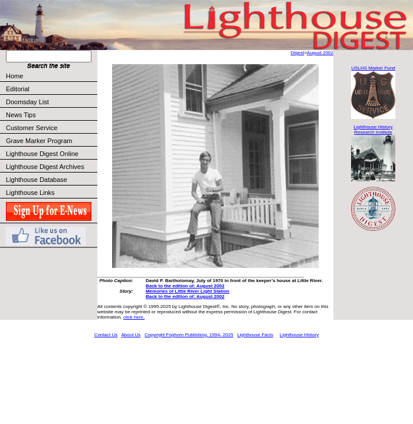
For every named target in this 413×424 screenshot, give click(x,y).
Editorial (51, 88)
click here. (134, 317)
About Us (130, 334)
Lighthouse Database (36, 179)
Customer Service (51, 127)
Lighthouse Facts (255, 334)
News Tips (21, 114)
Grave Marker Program (39, 140)
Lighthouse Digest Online (42, 153)
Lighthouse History (299, 334)
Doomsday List (27, 101)
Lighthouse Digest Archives (45, 166)
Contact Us (106, 334)
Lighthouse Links (30, 192)
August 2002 (320, 52)
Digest (297, 52)
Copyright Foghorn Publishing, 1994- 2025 (189, 334)
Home (14, 76)
